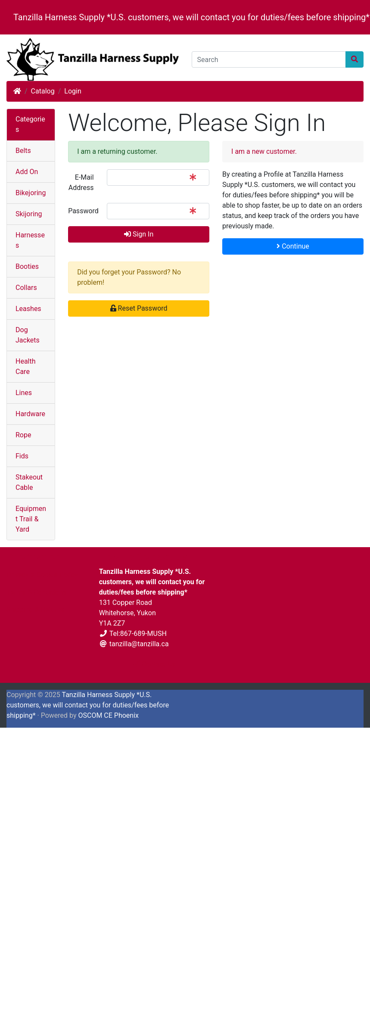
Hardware (30, 414)
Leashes (28, 309)
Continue (293, 246)
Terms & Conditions (36, 592)
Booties (27, 266)
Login (72, 91)
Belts (23, 150)
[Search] (269, 59)
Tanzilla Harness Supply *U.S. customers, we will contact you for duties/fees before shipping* (191, 17)
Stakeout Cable (29, 482)
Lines (24, 393)
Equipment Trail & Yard (31, 519)
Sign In (138, 234)
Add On (27, 172)
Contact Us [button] (154, 664)
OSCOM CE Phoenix (108, 715)
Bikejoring (31, 193)
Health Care (26, 366)
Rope (23, 435)
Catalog (43, 91)
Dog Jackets (28, 335)
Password (83, 211)
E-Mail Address (81, 182)
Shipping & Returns (35, 609)
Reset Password (139, 308)
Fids (22, 456)
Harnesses (30, 240)
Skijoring (29, 214)
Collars (26, 287)
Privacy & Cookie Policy (42, 575)
